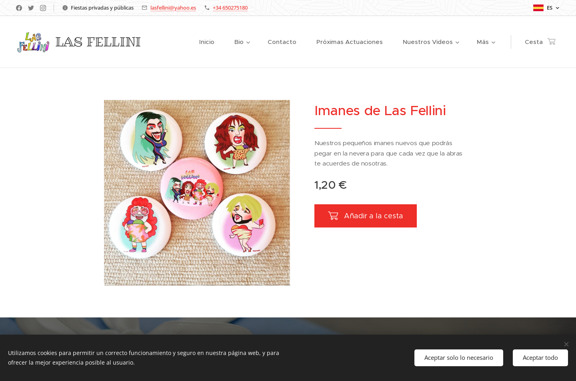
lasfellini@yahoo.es (173, 7)
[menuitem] (167, 42)
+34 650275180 (230, 7)
